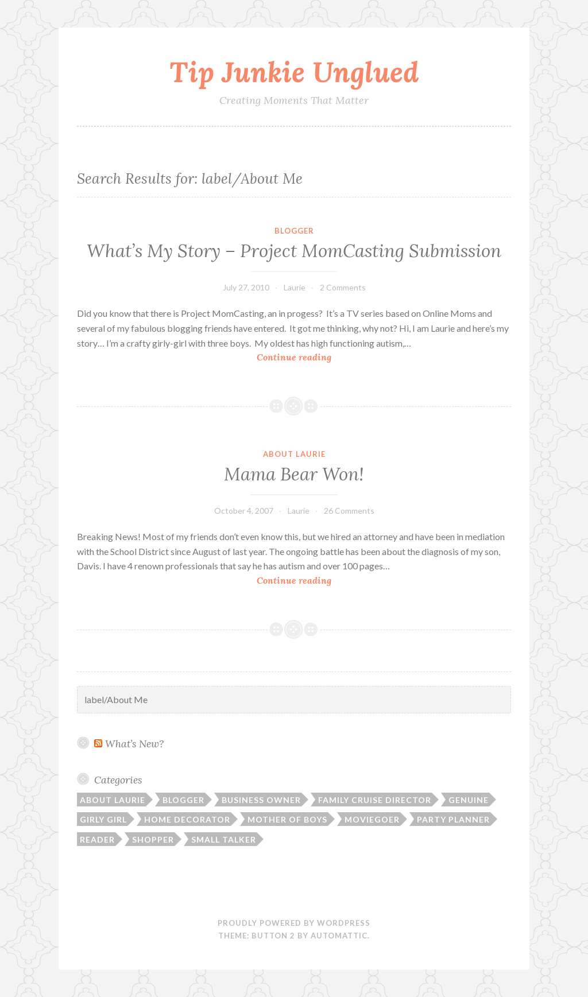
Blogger (294, 230)
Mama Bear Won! (294, 474)
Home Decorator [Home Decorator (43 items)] (187, 819)
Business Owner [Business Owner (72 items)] (261, 800)
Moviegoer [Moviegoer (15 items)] (372, 819)
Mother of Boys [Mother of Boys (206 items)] (287, 819)
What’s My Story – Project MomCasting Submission (294, 250)
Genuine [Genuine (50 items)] (468, 800)
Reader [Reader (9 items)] (97, 839)
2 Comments (343, 287)
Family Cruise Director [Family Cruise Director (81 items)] (374, 800)
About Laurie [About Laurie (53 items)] (112, 800)
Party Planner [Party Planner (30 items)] (453, 819)
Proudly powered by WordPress (294, 923)
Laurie (294, 287)
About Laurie (294, 454)
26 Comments (349, 510)
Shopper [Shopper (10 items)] (153, 839)
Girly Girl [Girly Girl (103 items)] (103, 819)
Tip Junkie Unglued (294, 72)
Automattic (339, 935)
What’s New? (134, 743)
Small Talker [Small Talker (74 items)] (223, 839)
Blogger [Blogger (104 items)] (183, 800)
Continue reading (321, 357)
